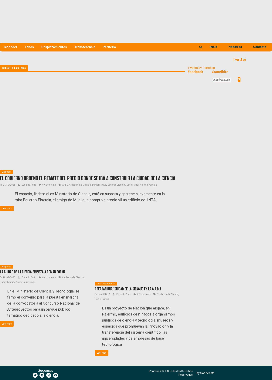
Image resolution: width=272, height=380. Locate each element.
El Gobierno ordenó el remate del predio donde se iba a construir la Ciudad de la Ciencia (87, 178)
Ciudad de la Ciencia (80, 184)
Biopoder (10, 47)
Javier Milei (133, 184)
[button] (205, 373)
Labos (29, 47)
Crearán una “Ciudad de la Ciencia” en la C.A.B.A (128, 289)
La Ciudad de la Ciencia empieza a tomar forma (33, 272)
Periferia (109, 47)
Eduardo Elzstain (116, 184)
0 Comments (47, 184)
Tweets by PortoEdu (201, 68)
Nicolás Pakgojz (148, 184)
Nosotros (235, 47)
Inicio (213, 47)
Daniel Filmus (99, 184)
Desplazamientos (54, 47)
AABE (65, 184)
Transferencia (84, 47)
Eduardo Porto (29, 184)
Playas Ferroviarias (25, 282)
